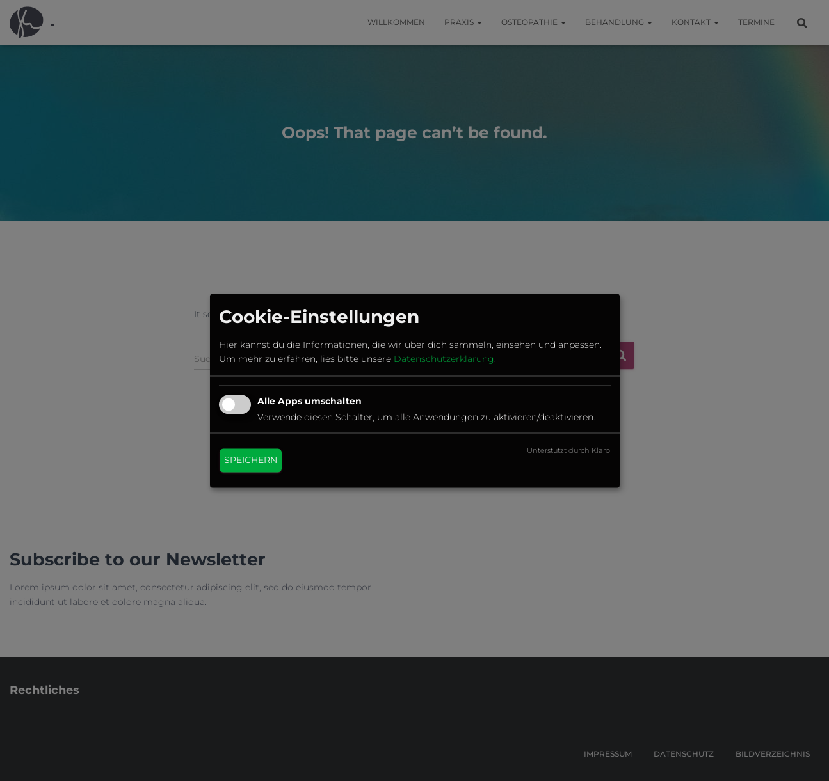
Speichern (250, 460)
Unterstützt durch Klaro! (569, 450)
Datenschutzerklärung (444, 359)
